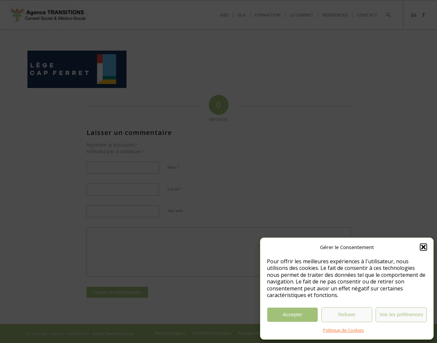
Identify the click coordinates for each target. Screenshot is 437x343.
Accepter (292, 314)
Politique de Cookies (343, 330)
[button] (423, 247)
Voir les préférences (401, 314)
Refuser (347, 314)
